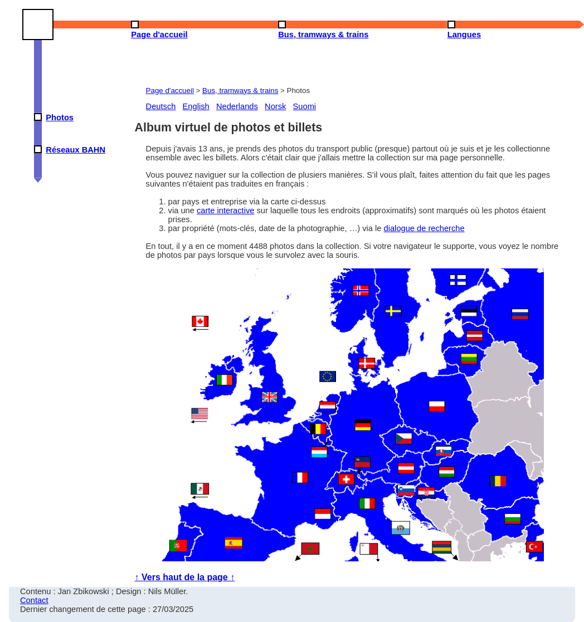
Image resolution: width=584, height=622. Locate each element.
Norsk (275, 106)
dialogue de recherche (424, 228)
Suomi (305, 106)
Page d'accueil (170, 90)
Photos (60, 117)
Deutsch (161, 106)
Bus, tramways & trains (240, 90)
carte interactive (225, 210)
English (196, 106)
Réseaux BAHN (75, 149)
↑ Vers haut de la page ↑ (185, 577)
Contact (34, 600)
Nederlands (237, 106)
